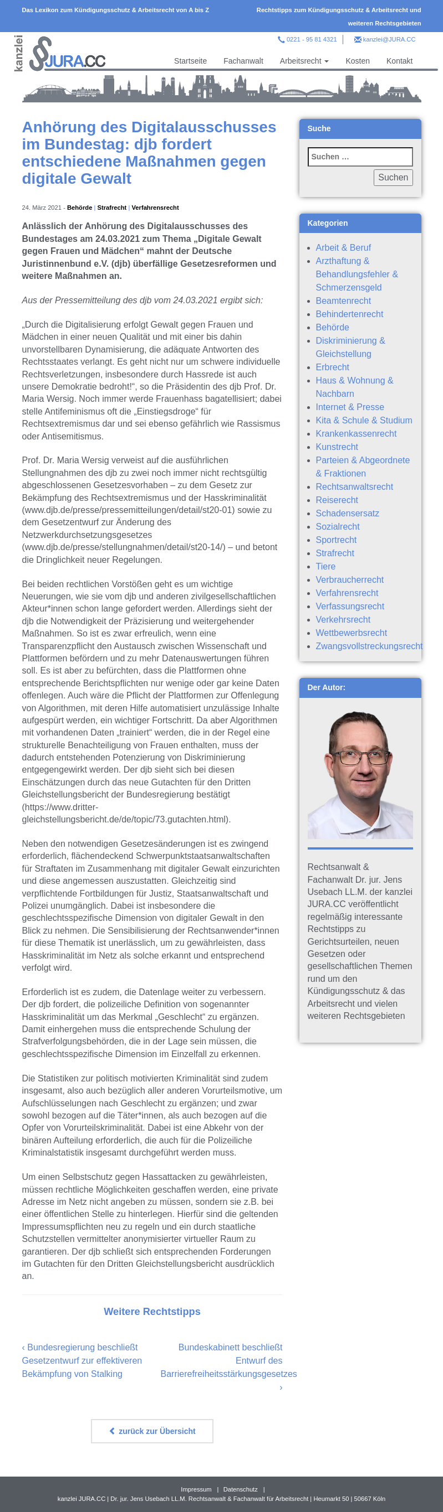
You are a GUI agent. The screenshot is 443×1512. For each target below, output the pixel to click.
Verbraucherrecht (350, 579)
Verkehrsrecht (343, 619)
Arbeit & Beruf (343, 247)
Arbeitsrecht (304, 60)
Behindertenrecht (350, 314)
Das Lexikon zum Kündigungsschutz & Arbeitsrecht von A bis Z (116, 10)
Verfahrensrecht (155, 207)
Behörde (79, 207)
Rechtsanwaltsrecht (355, 486)
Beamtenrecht (343, 300)
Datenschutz (240, 1489)
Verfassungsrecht (350, 606)
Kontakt (399, 60)
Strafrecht (112, 207)
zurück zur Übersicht (152, 1431)
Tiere (326, 566)
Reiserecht (337, 500)
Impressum (196, 1489)
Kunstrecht (337, 447)
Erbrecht (332, 367)
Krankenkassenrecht (356, 433)
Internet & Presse (350, 407)
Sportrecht (336, 540)
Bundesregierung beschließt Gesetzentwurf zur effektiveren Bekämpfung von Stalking (82, 1361)
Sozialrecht (338, 526)
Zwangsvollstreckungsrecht (369, 646)
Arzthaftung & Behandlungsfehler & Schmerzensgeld (357, 274)
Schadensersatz (348, 513)
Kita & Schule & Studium (364, 420)
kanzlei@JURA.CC (389, 39)
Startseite (190, 60)
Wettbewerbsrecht (352, 633)
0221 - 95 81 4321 (312, 39)
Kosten (357, 60)
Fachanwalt (243, 60)
